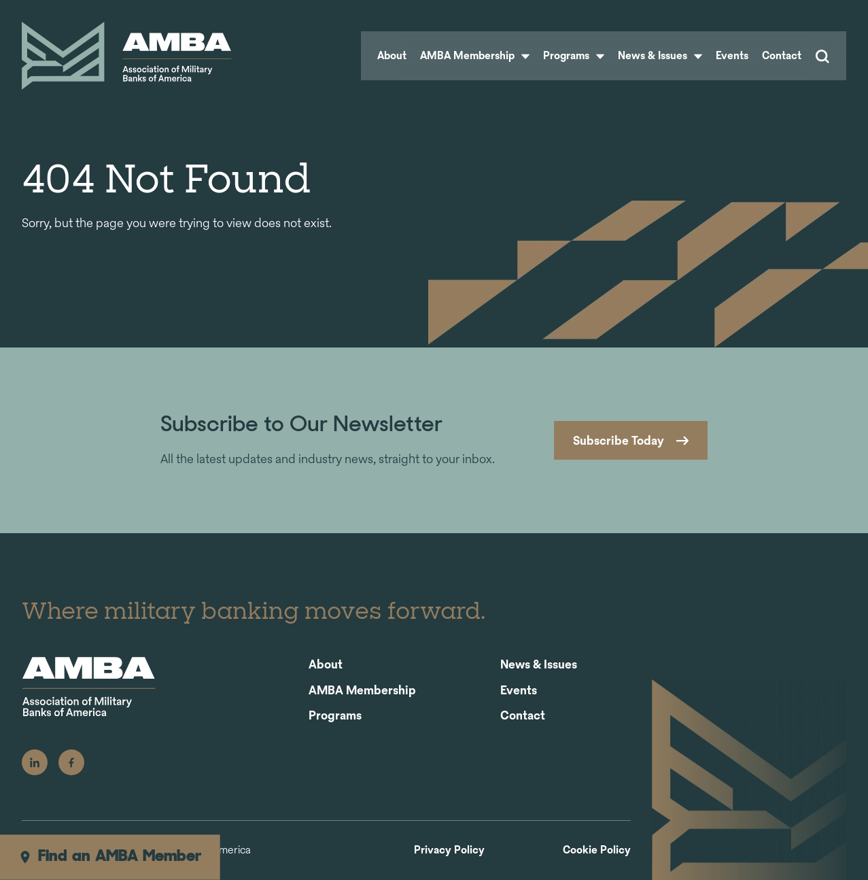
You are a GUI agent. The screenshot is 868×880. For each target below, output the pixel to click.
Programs (573, 55)
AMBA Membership (475, 55)
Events (732, 55)
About (391, 55)
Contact (781, 55)
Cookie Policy (597, 850)
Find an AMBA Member (110, 857)
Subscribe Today (618, 440)
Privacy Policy (449, 850)
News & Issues (660, 55)
